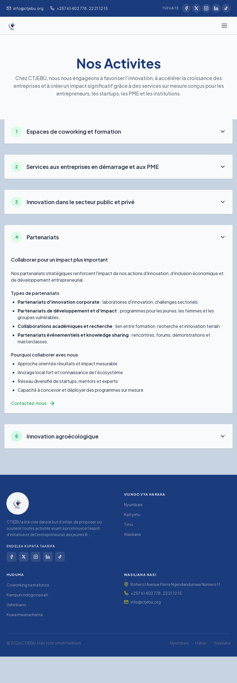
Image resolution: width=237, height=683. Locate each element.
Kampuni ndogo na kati (27, 594)
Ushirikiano (16, 604)
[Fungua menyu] (224, 26)
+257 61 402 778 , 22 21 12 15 (156, 593)
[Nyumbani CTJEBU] (12, 26)
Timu (128, 524)
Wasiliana (132, 534)
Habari (201, 642)
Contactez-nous (33, 403)
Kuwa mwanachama (25, 614)
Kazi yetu (132, 514)
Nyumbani (133, 504)
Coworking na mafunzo (28, 584)
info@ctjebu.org (146, 601)
